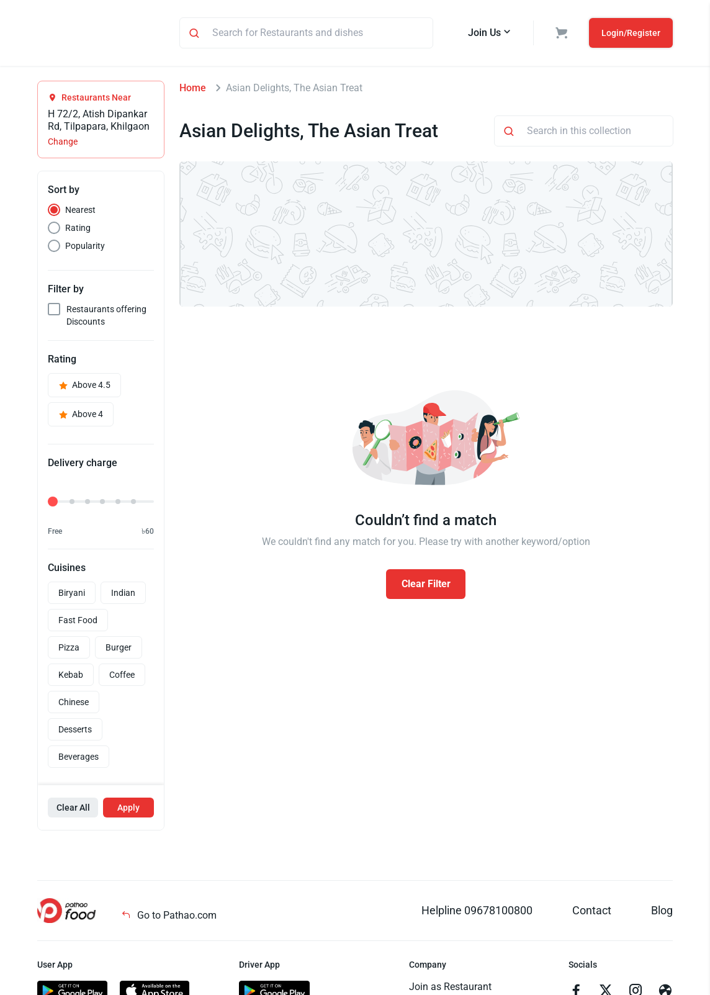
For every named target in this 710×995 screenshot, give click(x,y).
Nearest (80, 212)
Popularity (85, 248)
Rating (78, 230)
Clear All (73, 809)
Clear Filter (426, 586)
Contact (591, 912)
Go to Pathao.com (169, 917)
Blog (662, 912)
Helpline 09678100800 (476, 912)
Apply (128, 809)
